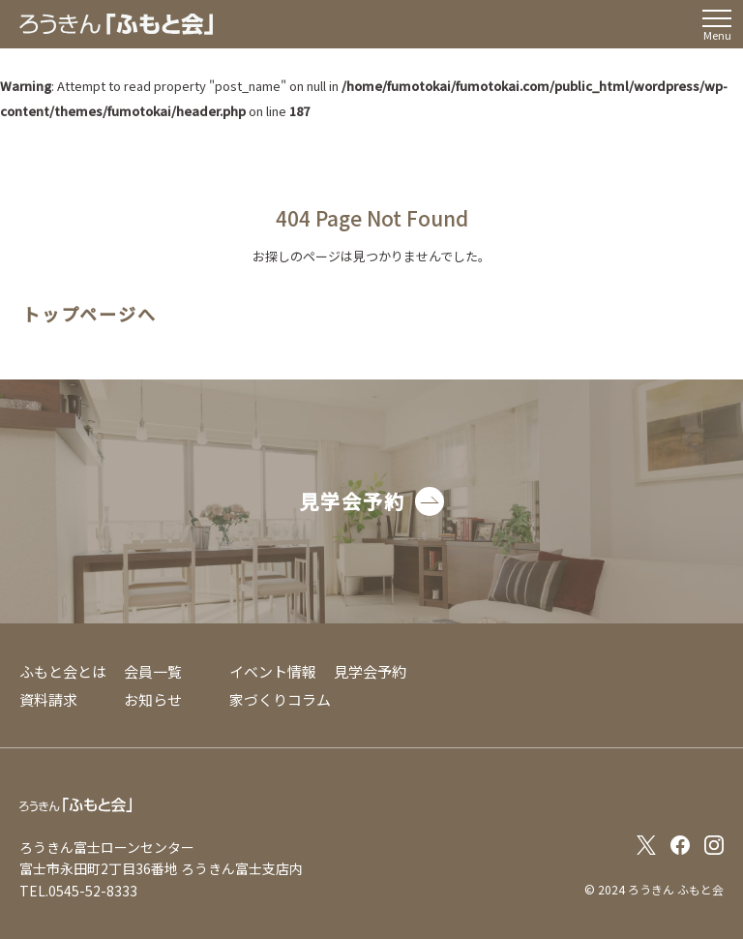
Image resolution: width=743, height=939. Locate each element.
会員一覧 (153, 671)
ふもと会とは (62, 671)
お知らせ (153, 699)
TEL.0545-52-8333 (78, 890)
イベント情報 (272, 671)
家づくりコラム (280, 699)
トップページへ (89, 314)
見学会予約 (370, 671)
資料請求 (48, 699)
